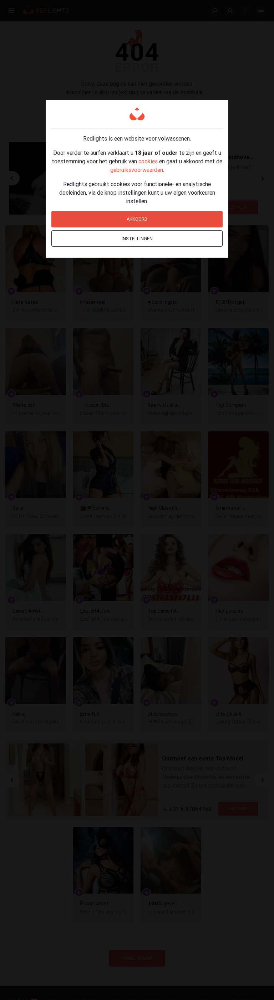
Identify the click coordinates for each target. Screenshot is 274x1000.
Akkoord (137, 219)
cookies (148, 161)
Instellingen (137, 239)
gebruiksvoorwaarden (136, 169)
